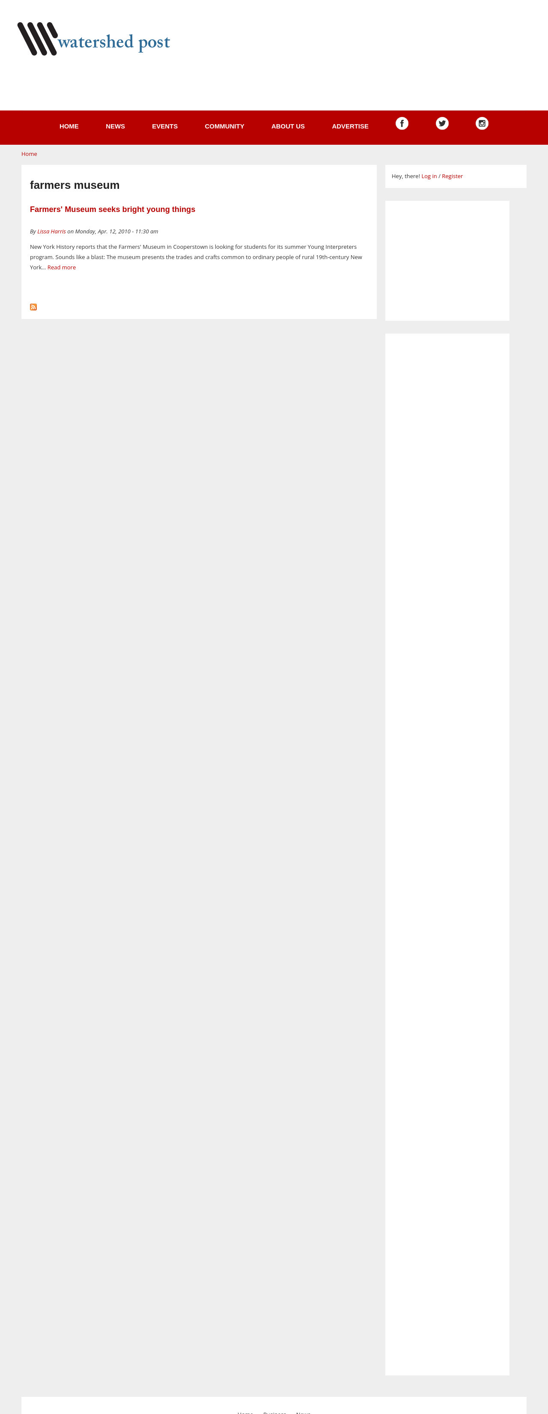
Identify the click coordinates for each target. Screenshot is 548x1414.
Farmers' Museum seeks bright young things (112, 209)
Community (224, 126)
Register (452, 176)
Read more (62, 267)
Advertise (350, 126)
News (115, 126)
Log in (429, 176)
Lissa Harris (51, 231)
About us (288, 126)
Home (69, 126)
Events (165, 126)
